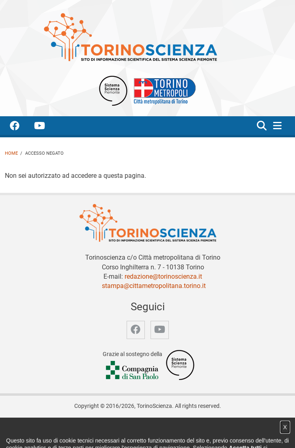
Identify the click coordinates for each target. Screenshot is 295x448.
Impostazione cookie (148, 432)
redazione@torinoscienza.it (163, 276)
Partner (157, 424)
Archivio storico (191, 424)
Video (135, 424)
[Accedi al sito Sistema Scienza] (180, 364)
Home (11, 153)
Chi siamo (87, 424)
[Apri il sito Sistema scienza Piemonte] (113, 90)
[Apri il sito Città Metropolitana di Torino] (162, 90)
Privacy (225, 424)
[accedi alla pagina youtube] (46, 127)
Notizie (114, 424)
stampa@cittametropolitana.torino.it (154, 286)
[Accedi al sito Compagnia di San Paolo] (132, 370)
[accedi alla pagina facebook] (21, 127)
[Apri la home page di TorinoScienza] (130, 37)
